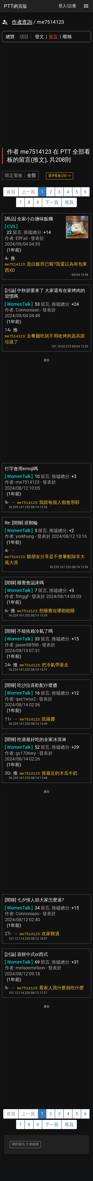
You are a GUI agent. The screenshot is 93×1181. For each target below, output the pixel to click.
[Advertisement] (46, 95)
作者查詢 (22, 22)
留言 (53, 36)
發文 (39, 36)
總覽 (10, 36)
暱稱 (67, 36)
